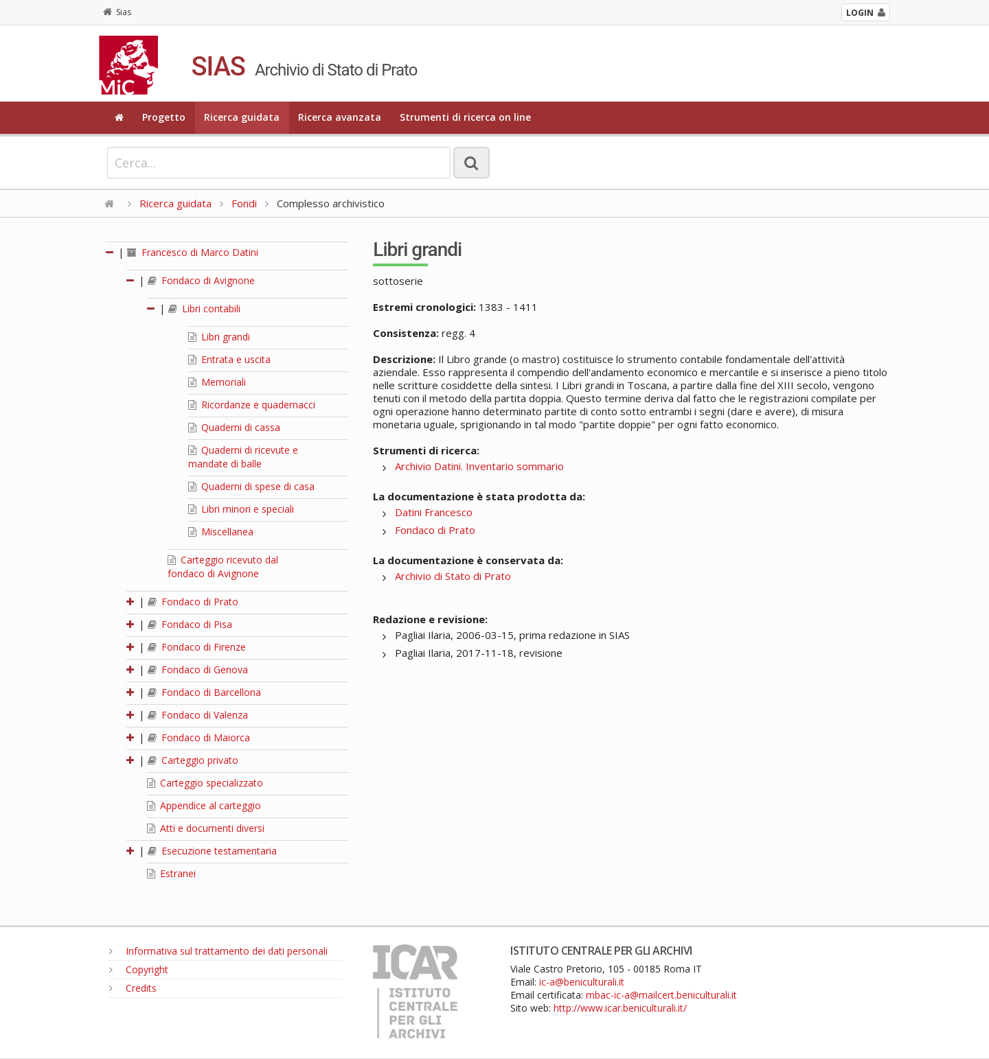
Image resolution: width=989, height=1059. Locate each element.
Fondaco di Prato (193, 601)
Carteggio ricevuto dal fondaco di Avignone (223, 566)
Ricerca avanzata (339, 117)
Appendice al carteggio (204, 805)
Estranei (171, 873)
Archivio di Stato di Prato (453, 576)
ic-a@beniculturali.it (581, 981)
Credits (133, 987)
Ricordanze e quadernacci (251, 404)
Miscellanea (220, 531)
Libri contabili (204, 308)
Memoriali (217, 381)
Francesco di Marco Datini (192, 252)
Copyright (138, 969)
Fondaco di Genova (198, 669)
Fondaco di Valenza (198, 714)
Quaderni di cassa (234, 427)
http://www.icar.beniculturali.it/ (620, 1007)
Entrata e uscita (229, 359)
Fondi (244, 203)
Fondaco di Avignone (201, 280)
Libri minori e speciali (241, 508)
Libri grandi (219, 336)
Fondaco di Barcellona (204, 692)
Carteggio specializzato (205, 782)
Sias (117, 12)
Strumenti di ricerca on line (465, 117)
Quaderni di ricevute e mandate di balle (243, 456)
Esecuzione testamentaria (212, 850)
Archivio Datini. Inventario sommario (479, 466)
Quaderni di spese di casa (251, 486)
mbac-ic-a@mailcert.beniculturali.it (661, 994)
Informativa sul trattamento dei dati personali (218, 950)
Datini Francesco (434, 512)
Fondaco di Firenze (197, 646)
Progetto (163, 117)
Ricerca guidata (242, 117)
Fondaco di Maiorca (199, 737)
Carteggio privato (193, 760)
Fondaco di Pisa (190, 624)
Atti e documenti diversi (205, 828)
